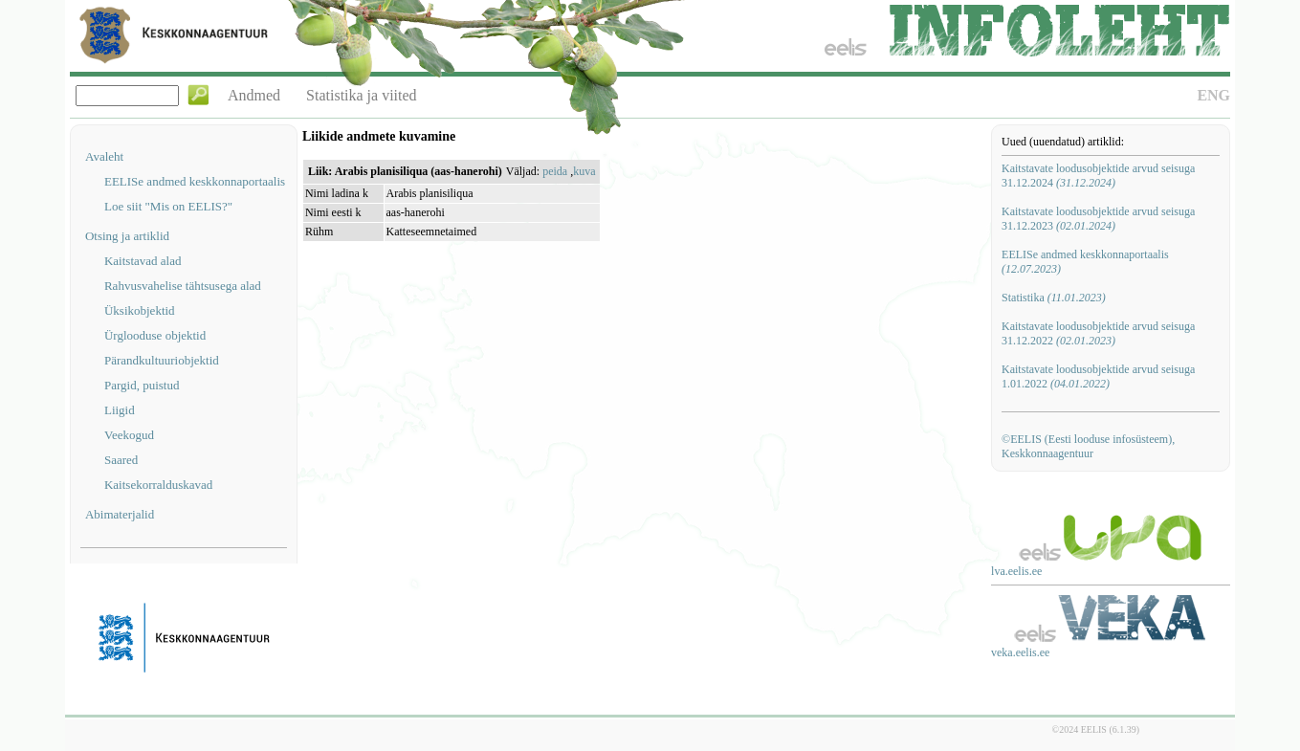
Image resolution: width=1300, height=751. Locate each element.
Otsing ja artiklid (127, 236)
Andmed (254, 95)
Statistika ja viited (361, 95)
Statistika (1054, 297)
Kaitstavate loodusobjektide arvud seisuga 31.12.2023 (1098, 218)
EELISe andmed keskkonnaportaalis (194, 181)
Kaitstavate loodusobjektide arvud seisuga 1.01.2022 (1098, 376)
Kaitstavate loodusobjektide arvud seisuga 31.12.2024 (1098, 175)
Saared (121, 460)
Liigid (119, 410)
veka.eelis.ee (1020, 652)
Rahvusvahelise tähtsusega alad (182, 285)
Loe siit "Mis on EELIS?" (168, 206)
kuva (584, 171)
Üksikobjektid (139, 310)
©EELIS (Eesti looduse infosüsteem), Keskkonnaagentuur (1088, 446)
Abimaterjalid (119, 514)
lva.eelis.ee (1016, 571)
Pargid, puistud (142, 385)
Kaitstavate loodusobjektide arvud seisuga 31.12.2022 (1098, 333)
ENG (1213, 95)
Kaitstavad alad (143, 261)
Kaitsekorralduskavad (158, 484)
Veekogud (129, 435)
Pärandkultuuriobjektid (161, 360)
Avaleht (104, 156)
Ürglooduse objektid (155, 335)
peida (554, 171)
